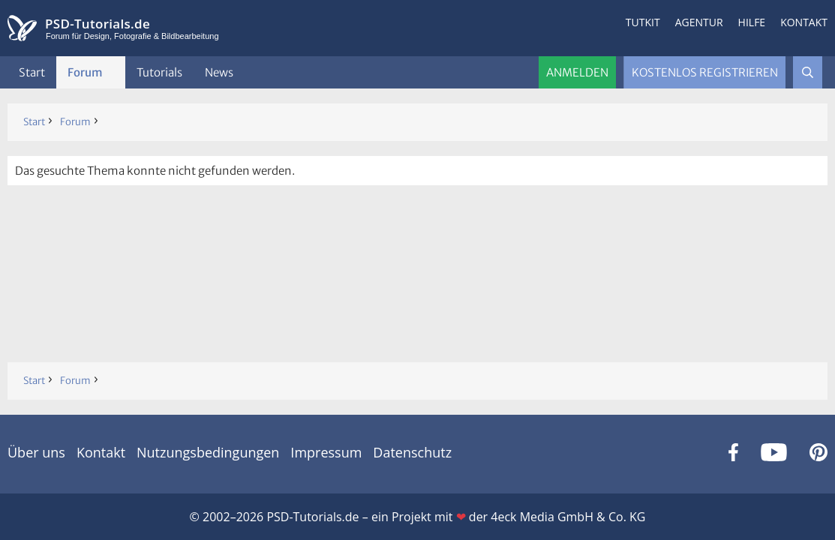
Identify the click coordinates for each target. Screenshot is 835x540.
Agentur (699, 22)
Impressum (326, 452)
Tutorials (159, 72)
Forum (85, 72)
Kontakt (803, 22)
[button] (114, 72)
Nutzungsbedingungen (208, 452)
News (219, 72)
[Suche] (807, 72)
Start (32, 72)
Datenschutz (412, 452)
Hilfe (752, 22)
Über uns (36, 452)
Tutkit (643, 22)
